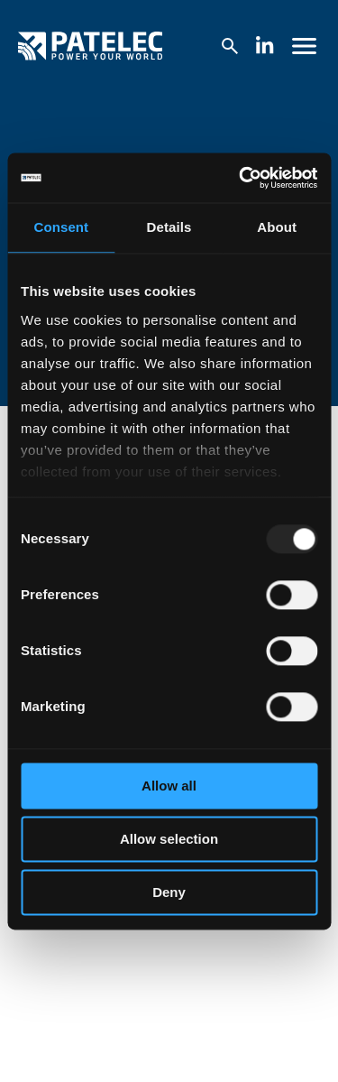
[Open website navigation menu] (304, 46)
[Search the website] (229, 46)
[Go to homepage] (90, 46)
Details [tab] (169, 227)
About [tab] (277, 227)
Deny (169, 892)
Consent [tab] (60, 227)
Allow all (169, 785)
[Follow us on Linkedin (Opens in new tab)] (265, 46)
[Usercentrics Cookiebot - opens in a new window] (240, 178)
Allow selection (169, 838)
